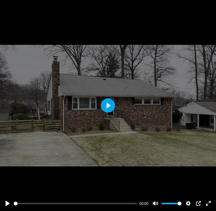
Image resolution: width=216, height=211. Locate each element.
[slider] (75, 203)
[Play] (7, 203)
